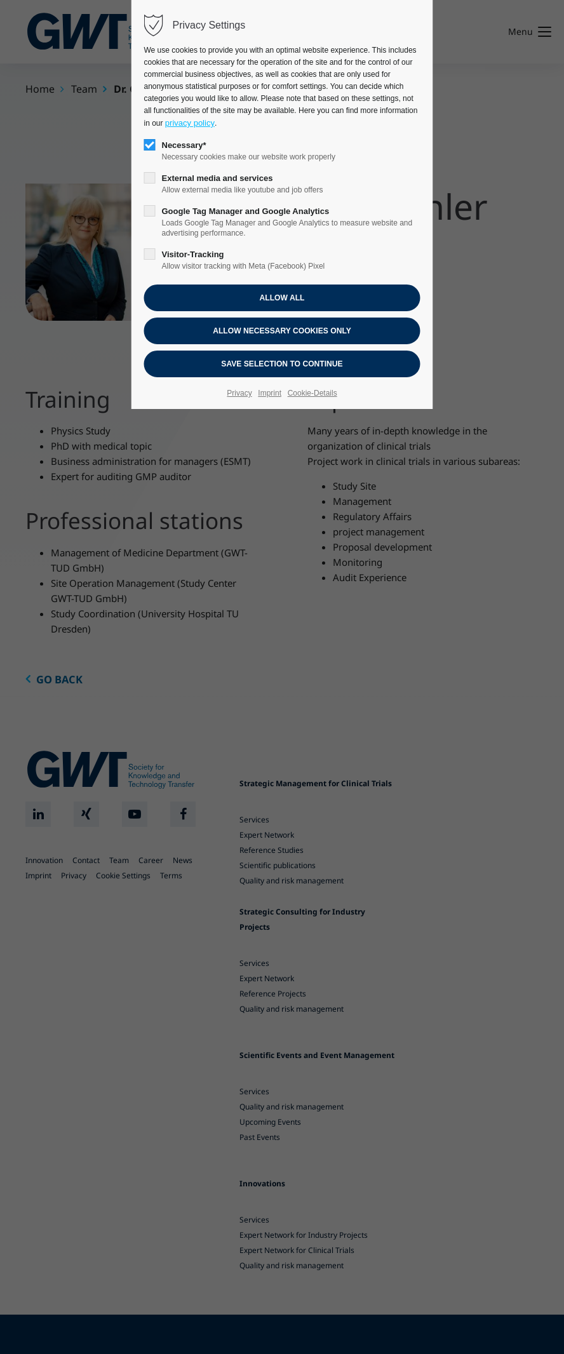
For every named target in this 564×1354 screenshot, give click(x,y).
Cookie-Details (312, 393)
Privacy (239, 393)
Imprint (269, 393)
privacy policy (190, 123)
